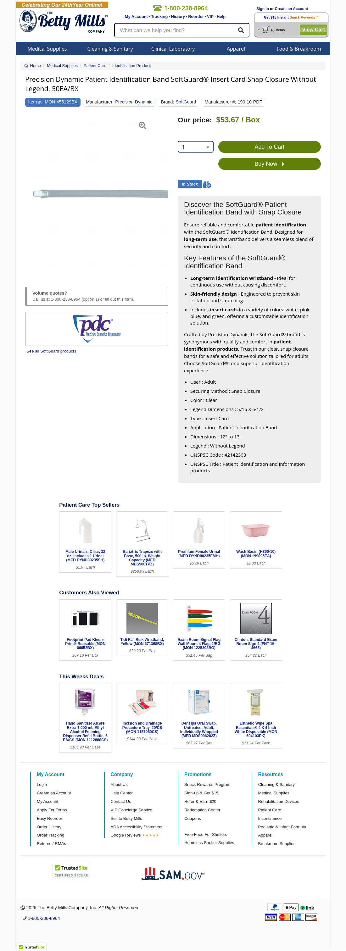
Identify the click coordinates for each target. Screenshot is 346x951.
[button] (30, 194)
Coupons (192, 818)
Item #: (35, 101)
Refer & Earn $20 (200, 801)
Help (221, 16)
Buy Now (269, 164)
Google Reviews (126, 835)
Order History (49, 827)
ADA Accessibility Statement (137, 827)
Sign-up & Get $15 (201, 793)
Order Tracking (50, 835)
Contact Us (121, 801)
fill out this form (119, 299)
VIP (210, 16)
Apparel (236, 48)
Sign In (262, 9)
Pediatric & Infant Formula (282, 827)
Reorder (196, 16)
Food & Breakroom (298, 48)
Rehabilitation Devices (278, 801)
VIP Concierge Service (131, 810)
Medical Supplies (47, 48)
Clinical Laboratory (173, 48)
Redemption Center (202, 810)
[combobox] (196, 147)
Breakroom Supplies (277, 843)
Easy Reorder (49, 818)
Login (42, 784)
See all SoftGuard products (51, 351)
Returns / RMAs (51, 843)
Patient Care (269, 810)
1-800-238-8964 (66, 299)
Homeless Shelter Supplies (209, 842)
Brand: (167, 101)
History (178, 16)
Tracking (159, 16)
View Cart (313, 29)
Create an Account (291, 9)
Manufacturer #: (220, 101)
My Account (136, 16)
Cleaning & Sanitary (110, 48)
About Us (119, 784)
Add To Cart (270, 147)
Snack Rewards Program (207, 784)
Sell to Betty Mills (126, 818)
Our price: (195, 120)
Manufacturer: (100, 101)
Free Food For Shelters (205, 834)
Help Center (122, 793)
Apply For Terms (52, 810)
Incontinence (270, 818)
